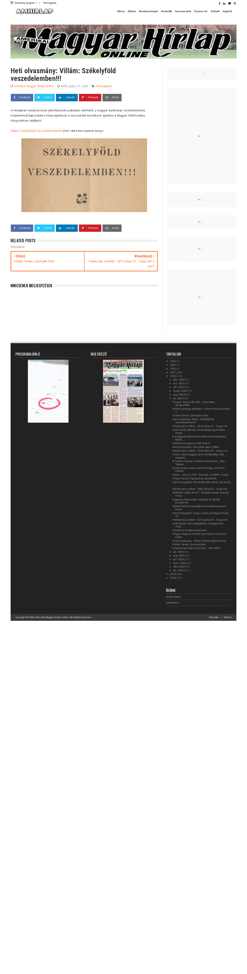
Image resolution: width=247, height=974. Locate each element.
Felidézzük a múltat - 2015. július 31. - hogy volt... (200, 426)
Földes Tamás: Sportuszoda (188, 544)
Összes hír (201, 11)
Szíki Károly (172, 603)
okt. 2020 (179, 387)
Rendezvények (148, 11)
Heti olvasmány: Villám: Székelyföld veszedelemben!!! (193, 421)
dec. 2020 (179, 379)
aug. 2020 (179, 394)
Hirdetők (166, 11)
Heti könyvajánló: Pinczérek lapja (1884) (195, 446)
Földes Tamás (173, 597)
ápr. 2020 (178, 559)
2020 (173, 376)
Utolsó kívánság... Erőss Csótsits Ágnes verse (199, 540)
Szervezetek (183, 11)
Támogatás (49, 2)
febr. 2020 (179, 566)
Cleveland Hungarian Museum (189, 530)
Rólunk (215, 11)
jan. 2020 (178, 570)
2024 (173, 361)
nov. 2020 (179, 383)
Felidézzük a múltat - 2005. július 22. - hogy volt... (200, 488)
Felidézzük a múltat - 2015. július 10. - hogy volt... (200, 519)
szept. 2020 (180, 390)
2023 (173, 364)
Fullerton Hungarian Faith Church (191, 443)
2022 (173, 368)
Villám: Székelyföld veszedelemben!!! (36, 131)
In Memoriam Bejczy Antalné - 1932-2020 (196, 548)
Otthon (132, 11)
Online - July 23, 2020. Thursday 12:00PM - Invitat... (201, 474)
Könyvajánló (104, 86)
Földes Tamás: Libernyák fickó (190, 415)
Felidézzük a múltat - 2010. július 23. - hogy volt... (200, 450)
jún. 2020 (178, 551)
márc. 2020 (180, 563)
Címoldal (214, 617)
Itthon (120, 11)
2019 (173, 574)
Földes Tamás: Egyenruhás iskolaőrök (194, 478)
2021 (173, 372)
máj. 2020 (179, 555)
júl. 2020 (178, 398)
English (227, 11)
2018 (173, 577)
